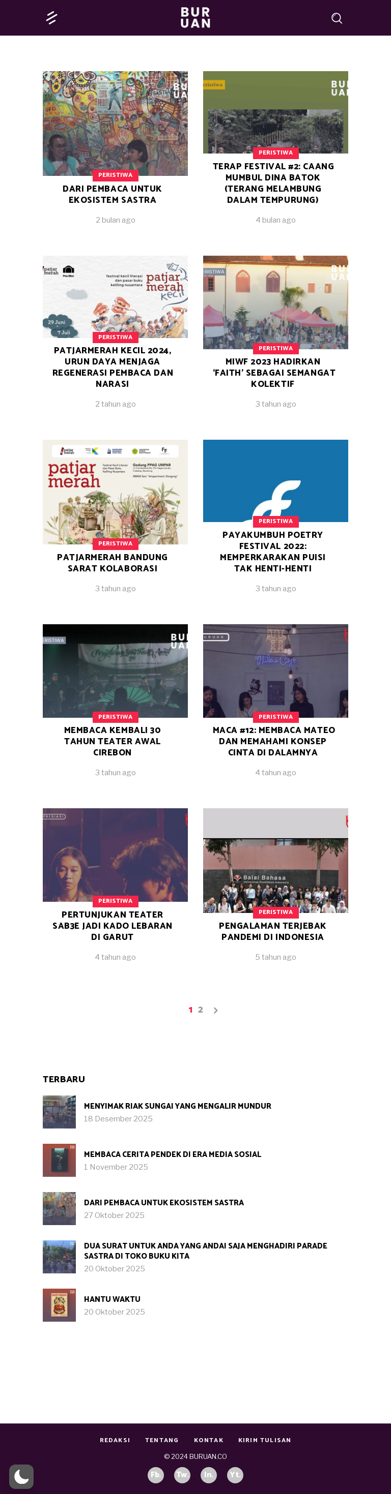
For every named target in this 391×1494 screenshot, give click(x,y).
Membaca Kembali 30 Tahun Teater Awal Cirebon (112, 741)
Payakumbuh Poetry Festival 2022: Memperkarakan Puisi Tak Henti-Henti (273, 552)
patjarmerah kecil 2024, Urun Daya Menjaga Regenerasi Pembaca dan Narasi (112, 367)
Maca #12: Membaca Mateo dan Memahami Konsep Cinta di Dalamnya (274, 741)
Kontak (209, 1440)
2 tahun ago (115, 404)
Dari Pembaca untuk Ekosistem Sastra (112, 194)
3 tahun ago (276, 404)
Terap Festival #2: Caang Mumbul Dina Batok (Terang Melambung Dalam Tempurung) (273, 183)
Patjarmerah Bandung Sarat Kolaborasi (112, 563)
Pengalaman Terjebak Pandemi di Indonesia (273, 931)
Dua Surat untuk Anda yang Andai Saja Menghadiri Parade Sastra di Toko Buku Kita (205, 1251)
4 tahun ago (275, 772)
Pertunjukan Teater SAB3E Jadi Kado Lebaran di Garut (112, 926)
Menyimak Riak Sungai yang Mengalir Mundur (177, 1106)
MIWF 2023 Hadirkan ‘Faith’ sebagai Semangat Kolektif (274, 373)
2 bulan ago (115, 220)
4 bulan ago (276, 220)
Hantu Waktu (112, 1299)
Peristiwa (115, 175)
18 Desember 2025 (118, 1118)
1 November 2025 (116, 1167)
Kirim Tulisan (265, 1440)
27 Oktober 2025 (114, 1215)
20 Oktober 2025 (114, 1268)
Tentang (162, 1440)
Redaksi (115, 1440)
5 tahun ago (275, 957)
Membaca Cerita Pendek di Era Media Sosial (172, 1154)
